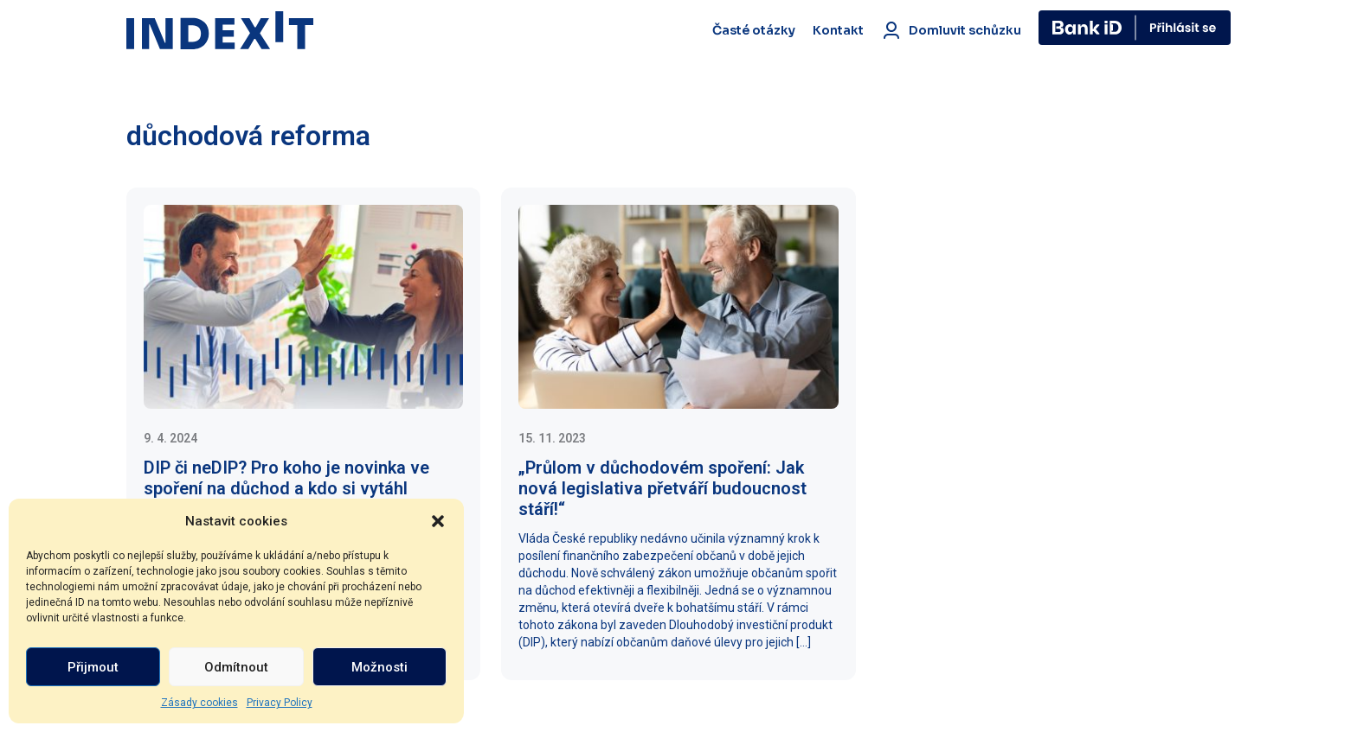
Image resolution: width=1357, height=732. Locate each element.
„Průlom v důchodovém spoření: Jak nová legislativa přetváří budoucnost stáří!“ (662, 488)
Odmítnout (236, 667)
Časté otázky (753, 30)
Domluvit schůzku (951, 30)
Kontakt (838, 30)
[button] (438, 521)
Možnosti (379, 667)
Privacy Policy (279, 703)
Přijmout (93, 667)
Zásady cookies (199, 703)
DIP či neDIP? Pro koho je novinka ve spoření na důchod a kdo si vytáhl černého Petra (286, 488)
